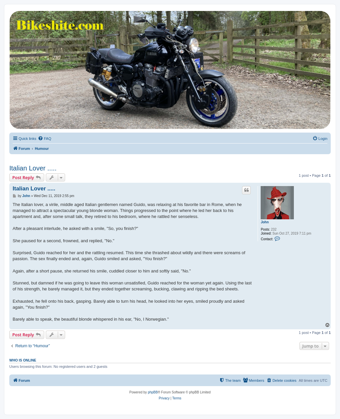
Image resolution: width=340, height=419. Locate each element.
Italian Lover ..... (32, 168)
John (265, 222)
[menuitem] (44, 139)
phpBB (153, 392)
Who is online (22, 360)
